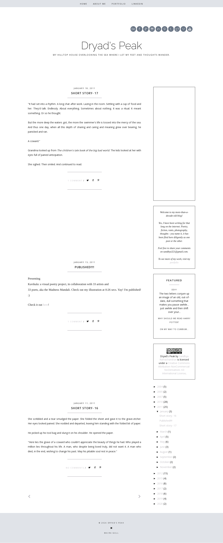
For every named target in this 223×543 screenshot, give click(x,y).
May (163, 441)
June (163, 446)
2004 (160, 386)
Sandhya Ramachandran (174, 358)
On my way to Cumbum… (174, 329)
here (45, 304)
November (166, 467)
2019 (160, 498)
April (163, 436)
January (164, 411)
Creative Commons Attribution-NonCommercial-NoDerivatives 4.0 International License (174, 368)
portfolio (174, 262)
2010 (160, 401)
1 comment (75, 180)
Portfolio (119, 3)
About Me (99, 3)
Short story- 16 (84, 408)
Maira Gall (111, 533)
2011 (160, 406)
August (164, 451)
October (165, 462)
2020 (160, 503)
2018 (160, 493)
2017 (160, 488)
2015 (160, 478)
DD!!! (174, 289)
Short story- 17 (84, 93)
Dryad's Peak (111, 45)
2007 (160, 396)
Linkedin (137, 3)
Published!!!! (84, 267)
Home (83, 3)
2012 (160, 473)
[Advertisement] (84, 231)
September (166, 457)
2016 (160, 483)
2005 (160, 391)
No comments (75, 467)
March (164, 431)
